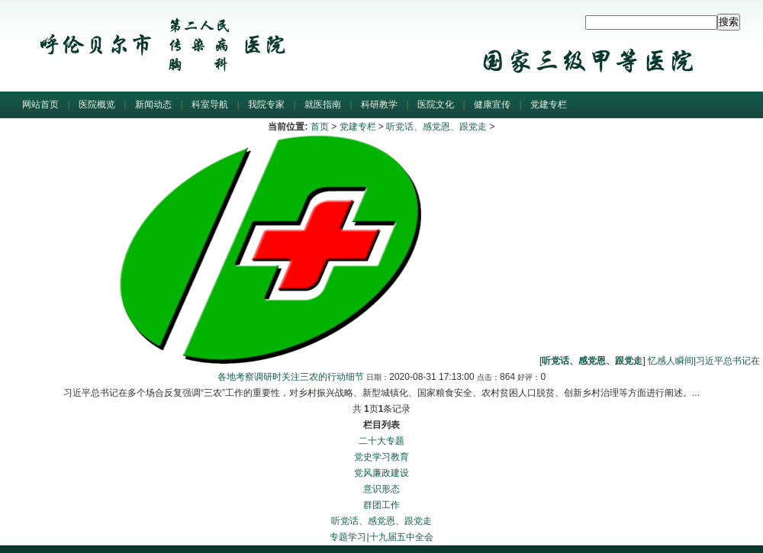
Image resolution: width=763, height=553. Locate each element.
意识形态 (381, 489)
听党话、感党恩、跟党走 (436, 126)
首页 (320, 126)
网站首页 (40, 104)
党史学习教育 (381, 457)
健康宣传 (492, 104)
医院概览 (97, 104)
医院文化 (435, 104)
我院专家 (266, 104)
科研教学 (379, 104)
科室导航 (210, 104)
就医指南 (322, 104)
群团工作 (381, 505)
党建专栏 (548, 104)
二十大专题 (381, 441)
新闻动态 (153, 104)
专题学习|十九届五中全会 (381, 537)
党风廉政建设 (381, 473)
